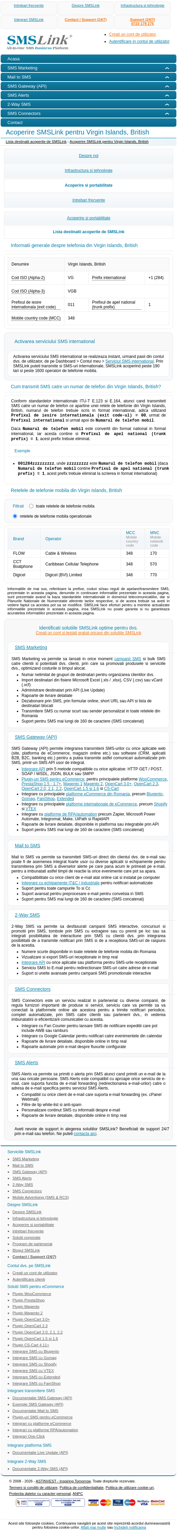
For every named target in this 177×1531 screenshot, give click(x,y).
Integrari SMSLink (28, 20)
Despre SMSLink (86, 5)
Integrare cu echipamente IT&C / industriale (60, 888)
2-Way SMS (27, 920)
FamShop (46, 804)
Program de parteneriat (32, 1249)
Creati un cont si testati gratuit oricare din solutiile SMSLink (88, 638)
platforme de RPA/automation (70, 819)
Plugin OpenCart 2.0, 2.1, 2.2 (37, 1338)
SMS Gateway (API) (36, 742)
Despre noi (88, 155)
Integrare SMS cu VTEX (33, 1376)
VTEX (31, 814)
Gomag (28, 804)
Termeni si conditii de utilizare (33, 1493)
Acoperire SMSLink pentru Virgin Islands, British (109, 142)
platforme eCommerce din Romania (97, 799)
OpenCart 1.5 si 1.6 (81, 794)
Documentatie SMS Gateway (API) (42, 1403)
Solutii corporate (26, 1243)
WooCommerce (153, 784)
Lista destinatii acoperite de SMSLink (36, 142)
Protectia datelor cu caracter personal (40, 1499)
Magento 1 (73, 789)
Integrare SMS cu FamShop (36, 1389)
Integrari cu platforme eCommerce (41, 1429)
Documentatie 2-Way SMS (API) (40, 1474)
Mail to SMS (27, 851)
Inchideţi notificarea (130, 1527)
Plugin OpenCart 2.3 (30, 1331)
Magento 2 (93, 789)
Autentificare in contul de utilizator (139, 41)
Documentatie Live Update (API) (40, 1458)
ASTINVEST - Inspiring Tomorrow (63, 1486)
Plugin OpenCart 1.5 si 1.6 (35, 1344)
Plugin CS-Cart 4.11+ (30, 1350)
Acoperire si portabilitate (88, 185)
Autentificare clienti (28, 1285)
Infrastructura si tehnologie (143, 5)
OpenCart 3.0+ (118, 789)
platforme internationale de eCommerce (101, 809)
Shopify (160, 809)
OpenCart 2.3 (146, 789)
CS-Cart (111, 794)
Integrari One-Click (28, 1442)
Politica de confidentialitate (82, 1493)
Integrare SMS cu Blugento (35, 1357)
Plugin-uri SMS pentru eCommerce (53, 784)
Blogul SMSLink (26, 1256)
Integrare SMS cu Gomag (34, 1363)
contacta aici (85, 1139)
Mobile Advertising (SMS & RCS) (40, 1203)
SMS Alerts (26, 1068)
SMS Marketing (31, 652)
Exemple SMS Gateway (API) (37, 1410)
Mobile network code (156, 547)
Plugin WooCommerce (31, 1299)
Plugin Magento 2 (27, 1318)
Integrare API (33, 774)
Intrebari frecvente (29, 5)
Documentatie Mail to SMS (35, 1416)
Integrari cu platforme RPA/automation (45, 1435)
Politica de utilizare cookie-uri (129, 1493)
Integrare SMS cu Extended (36, 1382)
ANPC (77, 1499)
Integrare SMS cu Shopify (34, 1370)
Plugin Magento (25, 1312)
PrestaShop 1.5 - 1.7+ (41, 789)
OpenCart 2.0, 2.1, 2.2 (42, 794)
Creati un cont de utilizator (132, 34)
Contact (15, 122)
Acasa (13, 58)
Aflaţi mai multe (93, 1527)
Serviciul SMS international (130, 361)
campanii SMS (127, 664)
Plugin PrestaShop (28, 1306)
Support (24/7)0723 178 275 (142, 22)
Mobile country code (132, 547)
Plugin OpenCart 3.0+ (31, 1325)
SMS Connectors (33, 994)
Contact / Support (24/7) (86, 20)
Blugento (155, 799)
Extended (65, 804)
